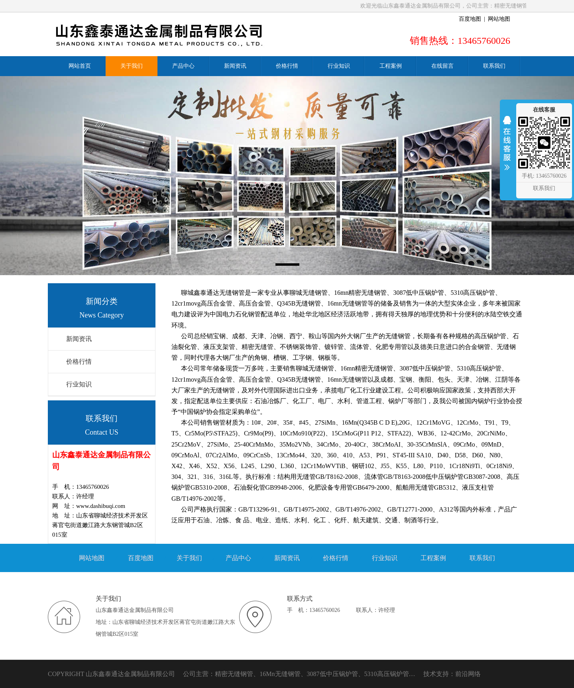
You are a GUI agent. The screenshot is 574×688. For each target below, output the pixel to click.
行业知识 (79, 384)
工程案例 (433, 558)
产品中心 (238, 558)
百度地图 (470, 19)
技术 (429, 673)
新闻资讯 (79, 338)
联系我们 (482, 558)
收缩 (507, 148)
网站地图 (499, 19)
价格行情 (79, 361)
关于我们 (189, 558)
